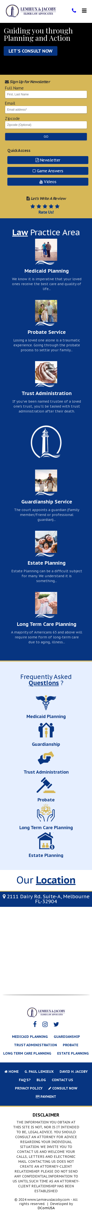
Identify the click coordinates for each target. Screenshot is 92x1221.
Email (46, 107)
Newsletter (48, 160)
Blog (41, 1080)
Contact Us (62, 1080)
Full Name (46, 92)
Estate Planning (73, 1053)
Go (46, 136)
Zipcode (46, 123)
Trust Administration (35, 1045)
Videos (47, 181)
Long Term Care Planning (27, 1053)
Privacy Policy (28, 1088)
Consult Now (62, 1088)
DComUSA (46, 1208)
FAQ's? (25, 1080)
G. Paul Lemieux (39, 1071)
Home (11, 1071)
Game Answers (48, 170)
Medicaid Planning (30, 1036)
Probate (70, 1045)
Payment (46, 1096)
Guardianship (67, 1036)
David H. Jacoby (74, 1071)
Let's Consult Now (31, 51)
